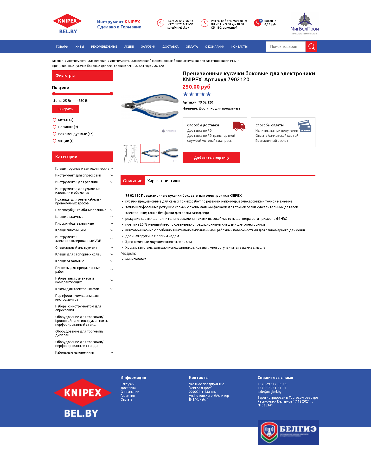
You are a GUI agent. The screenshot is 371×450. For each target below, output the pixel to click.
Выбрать (65, 109)
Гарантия (128, 396)
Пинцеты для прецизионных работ (77, 270)
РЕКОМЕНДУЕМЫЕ (104, 46)
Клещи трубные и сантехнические (82, 168)
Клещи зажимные (69, 217)
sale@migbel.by (178, 27)
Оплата (127, 399)
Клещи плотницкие (70, 230)
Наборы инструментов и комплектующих (74, 280)
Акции (66, 141)
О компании (130, 392)
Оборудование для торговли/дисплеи (79, 333)
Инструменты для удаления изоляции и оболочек (77, 191)
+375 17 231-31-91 (180, 24)
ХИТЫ (80, 46)
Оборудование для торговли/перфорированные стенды (79, 344)
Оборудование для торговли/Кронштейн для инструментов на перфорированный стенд (82, 320)
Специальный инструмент (76, 247)
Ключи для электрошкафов (77, 289)
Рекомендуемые (76, 134)
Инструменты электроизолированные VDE (78, 239)
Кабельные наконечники (74, 352)
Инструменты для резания (76, 182)
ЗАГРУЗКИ (148, 46)
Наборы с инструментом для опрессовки (78, 308)
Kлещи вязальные (69, 261)
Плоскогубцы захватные (74, 223)
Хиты (65, 120)
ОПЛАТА (192, 46)
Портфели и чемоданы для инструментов (77, 297)
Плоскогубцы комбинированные (80, 210)
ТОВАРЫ (62, 46)
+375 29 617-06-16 (180, 20)
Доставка (128, 388)
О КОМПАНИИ (214, 46)
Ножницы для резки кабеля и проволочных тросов (78, 201)
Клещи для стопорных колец (78, 254)
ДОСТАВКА (170, 46)
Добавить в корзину (211, 158)
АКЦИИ (129, 46)
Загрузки (127, 384)
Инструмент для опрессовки (78, 175)
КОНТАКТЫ (239, 46)
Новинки (68, 127)
